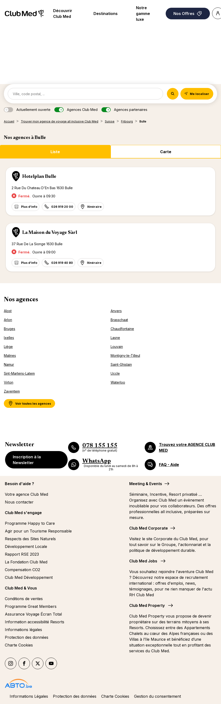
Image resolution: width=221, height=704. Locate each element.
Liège (8, 347)
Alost (8, 311)
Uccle (115, 373)
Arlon (8, 320)
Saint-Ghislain (121, 364)
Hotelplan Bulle (39, 176)
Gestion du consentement (157, 696)
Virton (8, 382)
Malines (10, 355)
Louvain (117, 347)
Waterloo (118, 382)
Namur (9, 364)
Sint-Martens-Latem (19, 373)
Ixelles (9, 338)
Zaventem (12, 391)
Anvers (116, 311)
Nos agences (21, 300)
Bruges (9, 329)
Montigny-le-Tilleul (125, 355)
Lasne (115, 338)
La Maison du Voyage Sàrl (49, 232)
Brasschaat (119, 320)
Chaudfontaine (122, 329)
